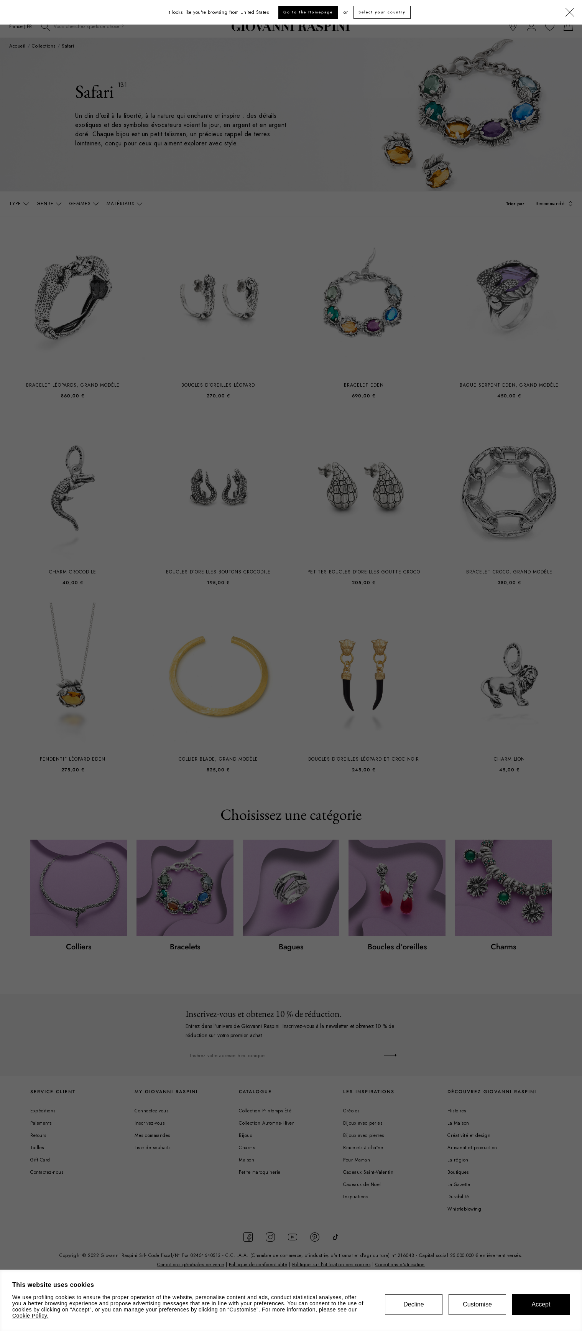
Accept (541, 1304)
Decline (413, 1304)
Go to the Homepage (308, 12)
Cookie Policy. (30, 1316)
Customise (477, 1304)
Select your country (382, 12)
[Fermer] (569, 13)
